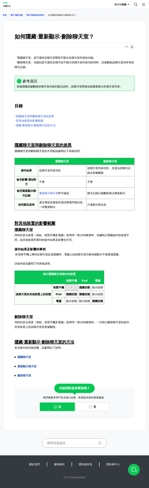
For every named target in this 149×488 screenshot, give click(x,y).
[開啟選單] (143, 4)
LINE (5, 2)
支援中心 (7, 6)
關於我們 (34, 464)
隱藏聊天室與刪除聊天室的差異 (35, 116)
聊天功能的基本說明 (35, 15)
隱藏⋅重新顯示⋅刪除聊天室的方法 (36, 125)
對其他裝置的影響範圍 (29, 120)
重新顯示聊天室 (48, 193)
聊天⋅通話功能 (16, 15)
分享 (129, 46)
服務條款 (59, 464)
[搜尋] (136, 4)
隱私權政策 (85, 464)
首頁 (5, 15)
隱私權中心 (113, 464)
